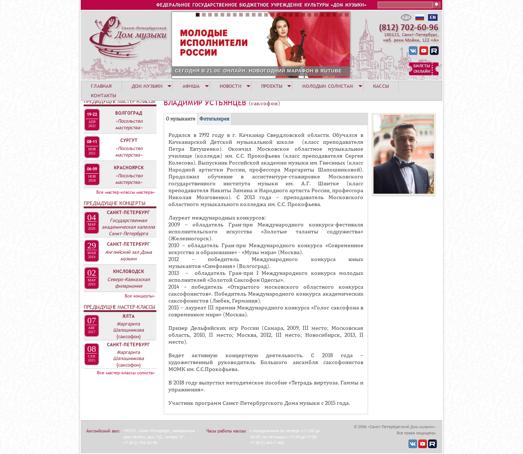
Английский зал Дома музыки (128, 255)
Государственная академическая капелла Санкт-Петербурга (128, 227)
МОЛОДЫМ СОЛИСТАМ (328, 86)
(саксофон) (128, 336)
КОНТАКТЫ (103, 95)
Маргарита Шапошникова (128, 326)
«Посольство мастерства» (129, 124)
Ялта (129, 316)
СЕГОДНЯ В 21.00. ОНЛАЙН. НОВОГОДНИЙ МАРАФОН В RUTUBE (258, 71)
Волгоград (128, 113)
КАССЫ (381, 86)
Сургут (128, 140)
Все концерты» (140, 296)
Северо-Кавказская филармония (128, 282)
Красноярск (129, 168)
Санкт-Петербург (128, 212)
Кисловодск (128, 271)
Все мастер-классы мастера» (125, 192)
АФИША (191, 86)
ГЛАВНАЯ (101, 86)
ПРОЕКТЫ (271, 86)
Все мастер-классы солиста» (126, 373)
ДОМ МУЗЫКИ (147, 86)
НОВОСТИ (230, 86)
